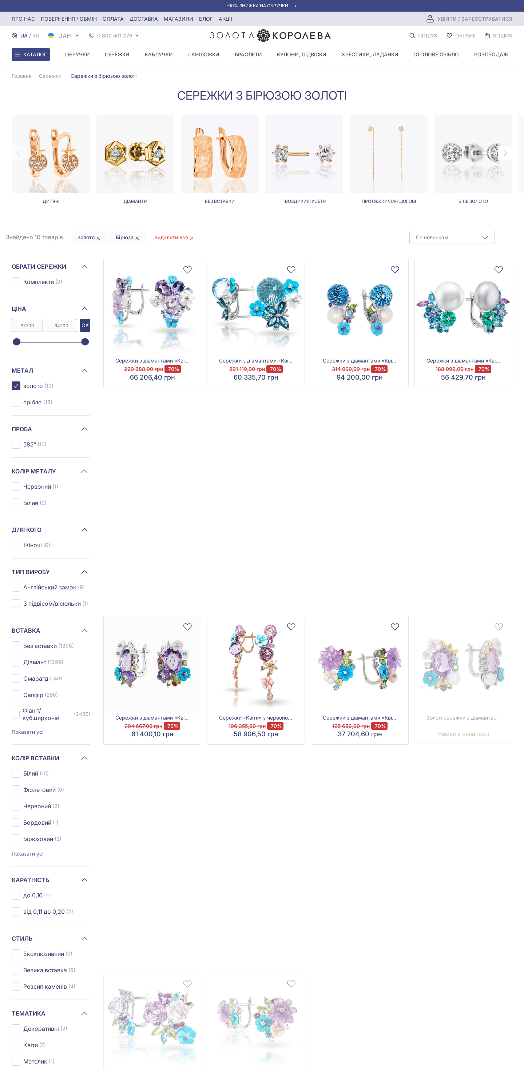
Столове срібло (436, 54)
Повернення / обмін (69, 19)
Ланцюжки (203, 54)
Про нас (23, 19)
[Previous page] (19, 153)
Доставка (144, 19)
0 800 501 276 (114, 35)
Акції (225, 19)
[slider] (16, 342)
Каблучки (159, 54)
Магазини (178, 19)
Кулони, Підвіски (301, 54)
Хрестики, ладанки (370, 54)
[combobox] (452, 237)
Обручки (77, 54)
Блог (206, 19)
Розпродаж (491, 54)
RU (35, 35)
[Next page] (505, 153)
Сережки (117, 54)
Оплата (113, 19)
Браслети (248, 54)
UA (24, 35)
